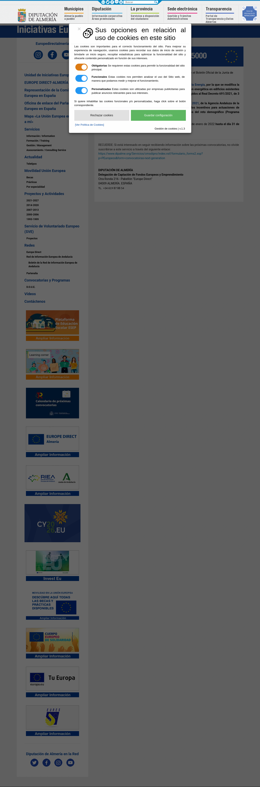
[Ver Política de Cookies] (89, 124)
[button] (74, 14)
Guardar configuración (158, 115)
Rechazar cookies (101, 115)
